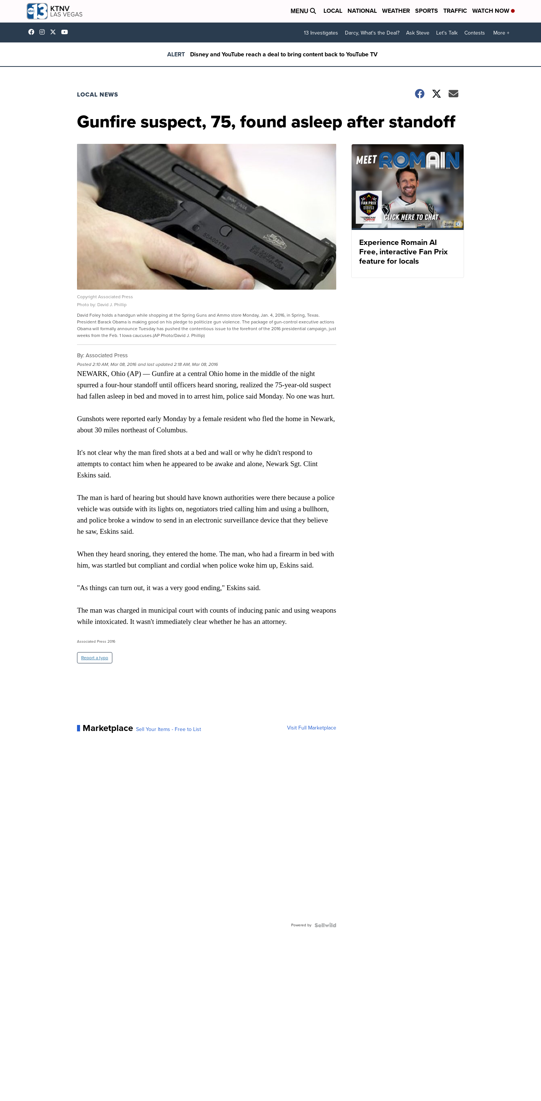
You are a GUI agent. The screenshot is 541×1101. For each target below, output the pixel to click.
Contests (474, 33)
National (362, 10)
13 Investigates (321, 33)
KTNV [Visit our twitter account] (55, 32)
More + (501, 33)
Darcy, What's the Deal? (372, 33)
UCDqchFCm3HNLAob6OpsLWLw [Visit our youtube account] (66, 32)
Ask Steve (417, 33)
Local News (97, 94)
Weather (396, 10)
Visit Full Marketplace (311, 728)
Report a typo (94, 657)
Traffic (455, 10)
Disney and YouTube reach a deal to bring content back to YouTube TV (284, 54)
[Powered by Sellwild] (325, 925)
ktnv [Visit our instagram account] (43, 32)
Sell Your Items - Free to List (168, 729)
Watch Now (493, 10)
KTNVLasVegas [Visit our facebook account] (33, 32)
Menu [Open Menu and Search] (303, 11)
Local (332, 10)
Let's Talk (447, 33)
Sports (426, 10)
